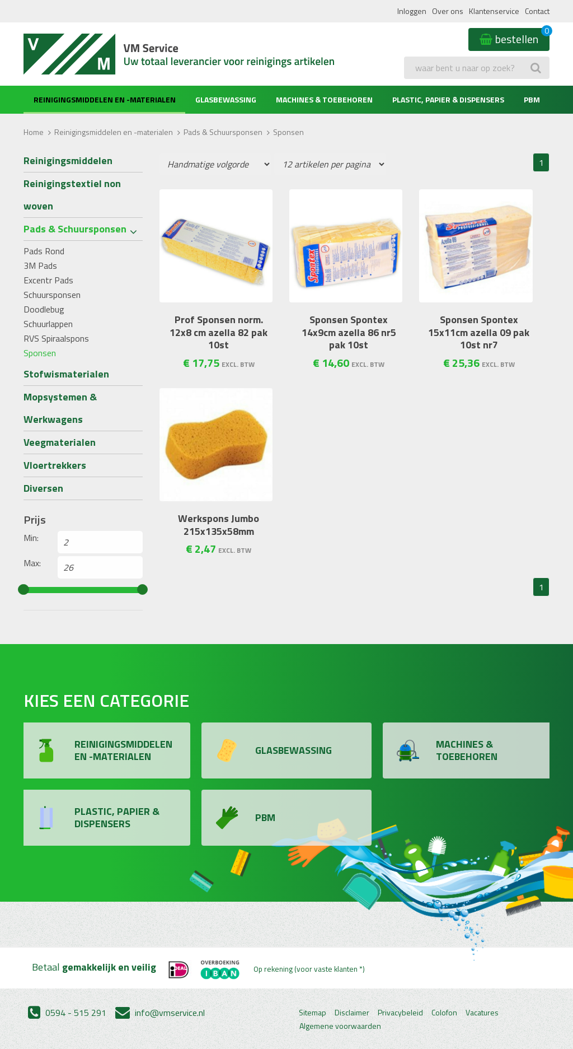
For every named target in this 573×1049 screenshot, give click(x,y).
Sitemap (312, 1012)
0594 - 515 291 (67, 1012)
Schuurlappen (48, 323)
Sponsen (40, 353)
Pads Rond (44, 251)
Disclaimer (352, 1012)
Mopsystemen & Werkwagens (60, 408)
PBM (532, 99)
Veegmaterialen (60, 442)
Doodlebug (44, 309)
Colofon (444, 1012)
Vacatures (482, 1012)
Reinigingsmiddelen (68, 160)
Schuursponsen (52, 294)
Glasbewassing (225, 99)
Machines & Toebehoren (324, 99)
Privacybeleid (400, 1012)
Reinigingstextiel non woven (72, 194)
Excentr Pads (48, 280)
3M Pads (40, 265)
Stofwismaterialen (66, 373)
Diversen (43, 488)
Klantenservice (494, 11)
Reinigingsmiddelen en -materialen (105, 99)
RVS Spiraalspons (56, 338)
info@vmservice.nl (160, 1012)
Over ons (447, 11)
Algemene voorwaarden (340, 1026)
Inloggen (411, 11)
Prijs (35, 519)
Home (34, 132)
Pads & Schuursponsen (223, 132)
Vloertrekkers (55, 465)
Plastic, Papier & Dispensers (448, 99)
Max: (32, 563)
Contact (537, 11)
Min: (31, 537)
